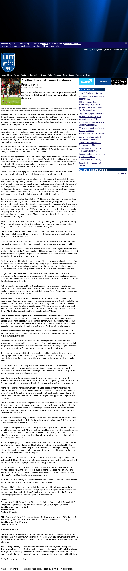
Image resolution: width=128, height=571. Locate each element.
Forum (16, 75)
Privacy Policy (54, 46)
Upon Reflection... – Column (91, 93)
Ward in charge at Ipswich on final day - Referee (91, 129)
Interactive (35, 75)
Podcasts (80, 75)
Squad (71, 75)
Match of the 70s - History (90, 159)
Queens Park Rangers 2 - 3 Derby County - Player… (90, 143)
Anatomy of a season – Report (92, 133)
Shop (88, 75)
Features (25, 75)
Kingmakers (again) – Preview (91, 113)
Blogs (43, 75)
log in (91, 50)
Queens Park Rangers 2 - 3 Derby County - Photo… (90, 138)
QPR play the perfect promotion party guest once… (91, 103)
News (9, 75)
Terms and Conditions (72, 43)
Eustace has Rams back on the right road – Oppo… (92, 155)
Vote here (122, 173)
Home (3, 75)
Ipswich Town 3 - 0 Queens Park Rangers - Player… (90, 108)
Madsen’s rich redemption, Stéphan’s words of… (90, 149)
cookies (45, 43)
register (98, 50)
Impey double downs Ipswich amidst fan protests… (91, 123)
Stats (65, 75)
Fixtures (57, 75)
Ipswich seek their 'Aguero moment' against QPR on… (90, 117)
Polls (50, 75)
